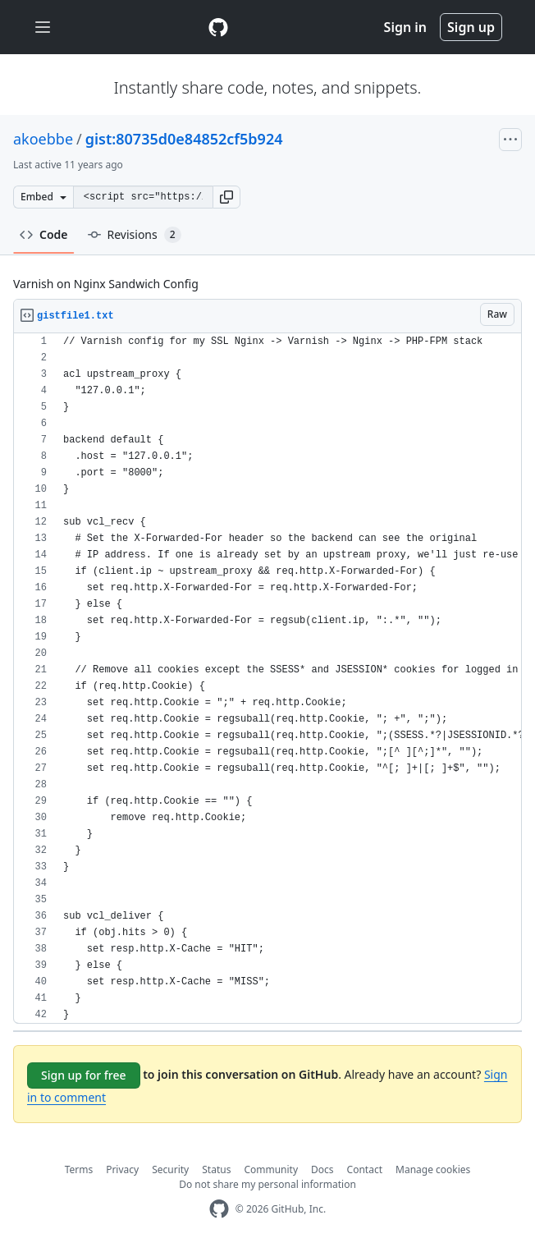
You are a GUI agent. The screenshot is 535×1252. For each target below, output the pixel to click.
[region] (267, 678)
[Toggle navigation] (43, 27)
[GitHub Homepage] (219, 1209)
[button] (226, 197)
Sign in (405, 27)
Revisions (134, 235)
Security (170, 1169)
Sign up (471, 27)
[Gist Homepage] (218, 27)
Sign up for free (83, 1075)
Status (216, 1169)
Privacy (122, 1169)
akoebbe (43, 139)
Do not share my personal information (267, 1184)
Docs (322, 1169)
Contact (364, 1169)
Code (44, 234)
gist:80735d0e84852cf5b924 (184, 139)
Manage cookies (433, 1169)
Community (271, 1169)
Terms (79, 1169)
